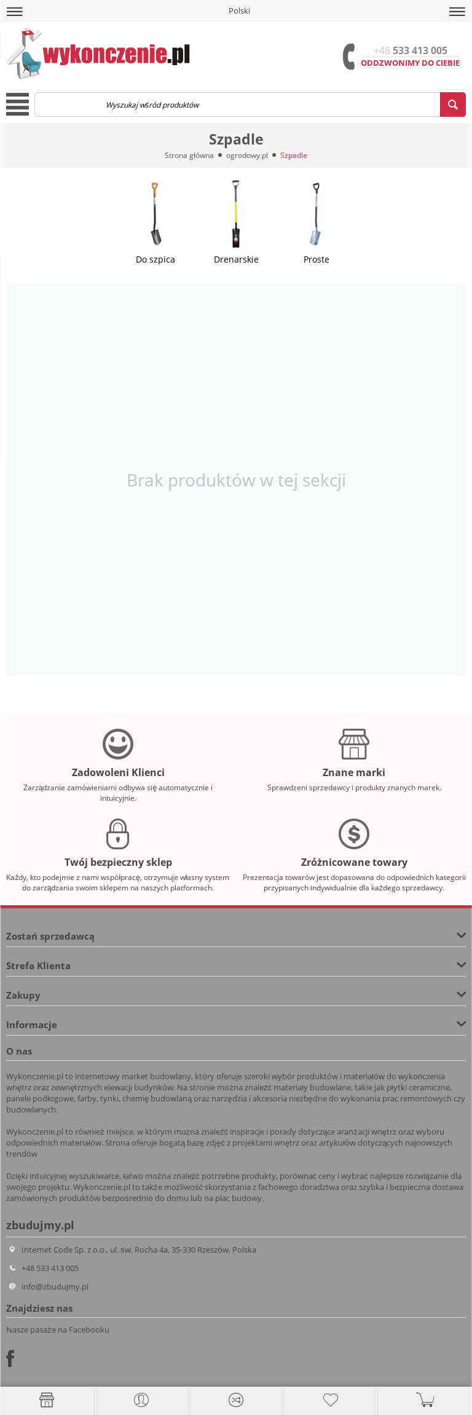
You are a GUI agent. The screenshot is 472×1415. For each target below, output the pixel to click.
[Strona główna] (47, 1400)
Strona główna (189, 155)
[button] (14, 11)
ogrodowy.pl (247, 155)
